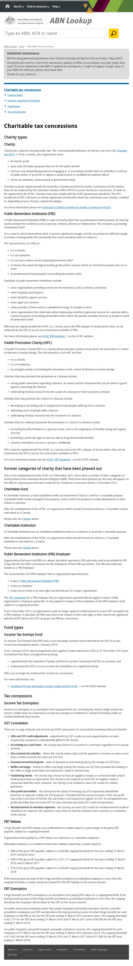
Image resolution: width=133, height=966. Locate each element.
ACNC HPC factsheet (60, 459)
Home (7, 7)
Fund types (14, 106)
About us (12, 949)
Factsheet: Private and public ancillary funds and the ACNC (46, 686)
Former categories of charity (24, 100)
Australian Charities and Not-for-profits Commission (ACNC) (76, 207)
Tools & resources (37, 6)
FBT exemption (17, 597)
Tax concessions (17, 111)
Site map (12, 954)
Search (17, 6)
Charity (26, 518)
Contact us (27, 949)
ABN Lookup (10, 46)
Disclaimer (62, 949)
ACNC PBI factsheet (55, 336)
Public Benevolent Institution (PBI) (39, 581)
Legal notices (44, 949)
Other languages (99, 949)
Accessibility (79, 949)
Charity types (15, 95)
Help (55, 6)
